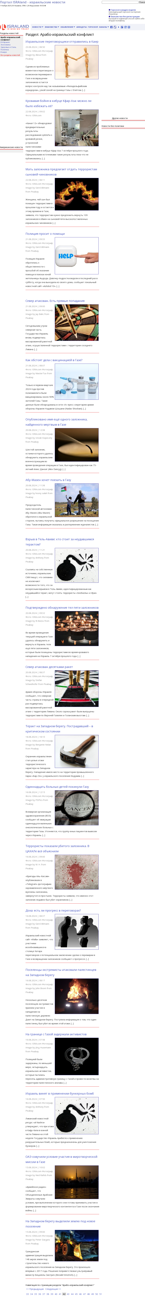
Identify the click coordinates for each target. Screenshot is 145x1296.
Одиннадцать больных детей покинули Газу (57, 787)
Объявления (67, 27)
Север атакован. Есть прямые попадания (55, 301)
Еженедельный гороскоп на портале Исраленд (125, 13)
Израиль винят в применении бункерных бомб (60, 1093)
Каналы (104, 27)
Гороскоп (93, 27)
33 (27, 1294)
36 (39, 1294)
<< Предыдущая (35, 1288)
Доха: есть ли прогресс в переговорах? (53, 910)
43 (68, 1294)
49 (92, 1294)
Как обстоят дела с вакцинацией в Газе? (54, 360)
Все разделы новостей (10, 55)
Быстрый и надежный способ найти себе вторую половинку (126, 19)
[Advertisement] (11, 101)
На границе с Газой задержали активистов (56, 1034)
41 (60, 1294)
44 (72, 1294)
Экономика (5, 44)
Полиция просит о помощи (45, 234)
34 (31, 1294)
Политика (5, 49)
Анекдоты (81, 27)
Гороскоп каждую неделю (122, 10)
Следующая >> (53, 1288)
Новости (38, 27)
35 (35, 1294)
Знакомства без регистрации (124, 16)
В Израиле (5, 42)
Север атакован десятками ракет (49, 667)
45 (76, 1294)
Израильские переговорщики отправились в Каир (62, 41)
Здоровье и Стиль (8, 47)
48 (88, 1294)
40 (56, 1294)
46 (80, 1294)
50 (96, 1294)
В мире (4, 52)
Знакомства (52, 27)
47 (84, 1294)
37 (43, 1294)
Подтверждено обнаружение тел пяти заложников (62, 608)
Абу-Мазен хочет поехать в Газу (48, 480)
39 (52, 1294)
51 (100, 1294)
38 (48, 1294)
